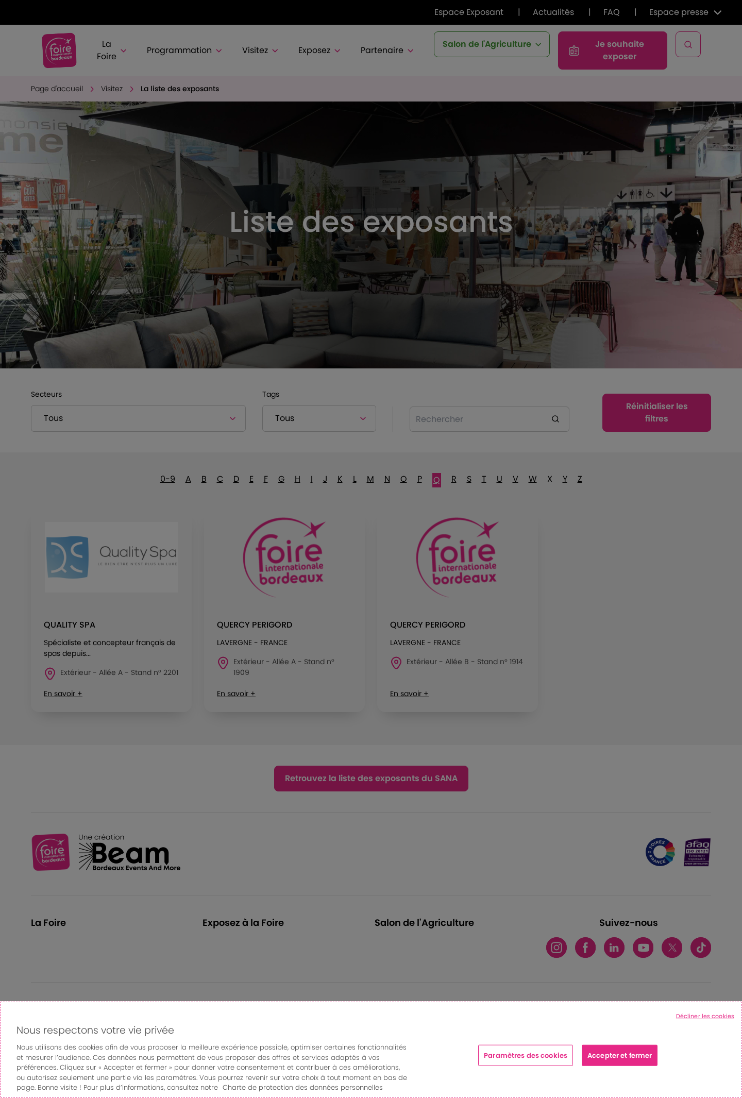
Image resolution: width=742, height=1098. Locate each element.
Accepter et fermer (619, 1055)
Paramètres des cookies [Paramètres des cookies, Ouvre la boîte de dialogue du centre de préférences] (525, 1055)
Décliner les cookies (705, 1016)
